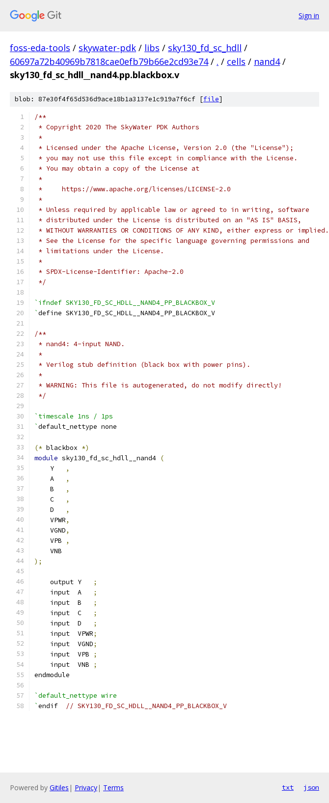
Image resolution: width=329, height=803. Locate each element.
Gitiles (59, 787)
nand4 (267, 61)
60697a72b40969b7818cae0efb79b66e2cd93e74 (109, 61)
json (311, 787)
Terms (113, 787)
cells (236, 61)
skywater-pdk (107, 48)
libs (152, 48)
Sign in (309, 15)
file (211, 99)
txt (288, 787)
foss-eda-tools (40, 48)
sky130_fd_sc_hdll (205, 48)
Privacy (86, 787)
